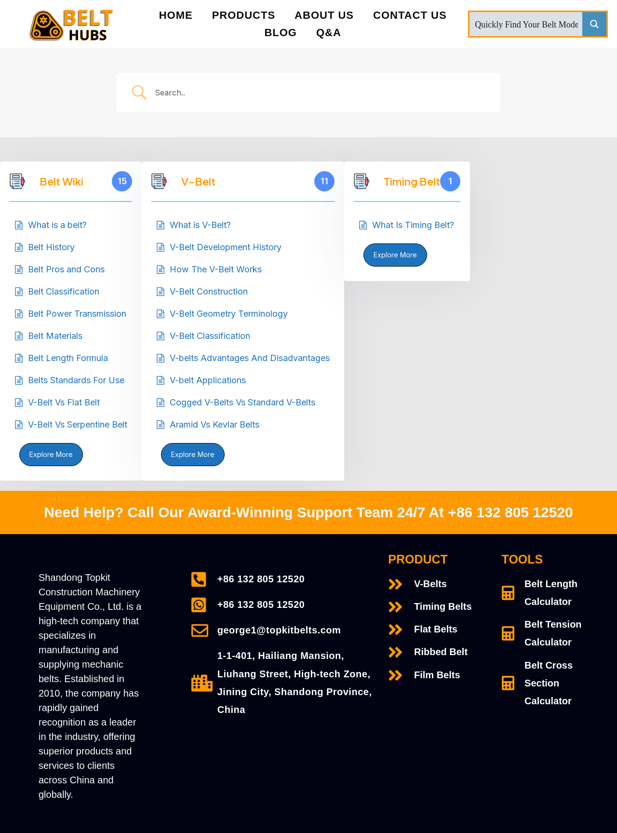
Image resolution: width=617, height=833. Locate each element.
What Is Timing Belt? (413, 225)
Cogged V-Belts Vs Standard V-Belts (242, 402)
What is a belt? (57, 225)
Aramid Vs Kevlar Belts (214, 424)
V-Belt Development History (226, 247)
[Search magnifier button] (594, 24)
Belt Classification (63, 291)
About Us (324, 15)
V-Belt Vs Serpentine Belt (77, 424)
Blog (280, 33)
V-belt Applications (208, 380)
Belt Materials (55, 336)
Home (176, 15)
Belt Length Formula (68, 358)
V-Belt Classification (210, 336)
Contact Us (410, 15)
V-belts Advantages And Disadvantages (250, 358)
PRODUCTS (243, 15)
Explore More (51, 454)
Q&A (328, 33)
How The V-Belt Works (216, 269)
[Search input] (526, 24)
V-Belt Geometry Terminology (229, 314)
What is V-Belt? (200, 225)
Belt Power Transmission (77, 314)
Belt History (51, 247)
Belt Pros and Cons (66, 269)
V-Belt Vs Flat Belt (64, 402)
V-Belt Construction (209, 291)
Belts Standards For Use (76, 380)
